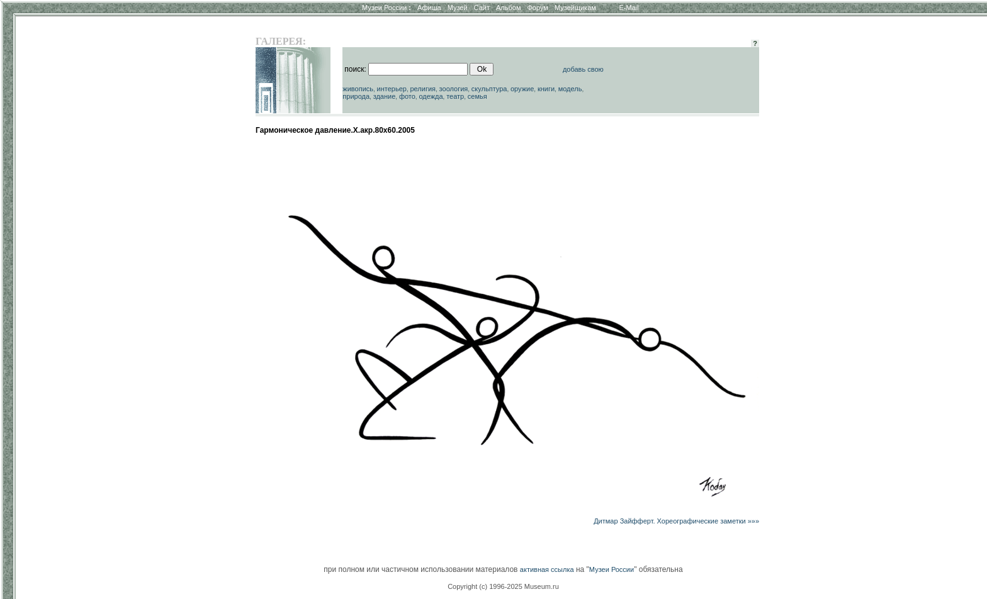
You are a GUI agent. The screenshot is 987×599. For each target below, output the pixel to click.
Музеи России (386, 7)
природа (355, 96)
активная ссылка (547, 569)
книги (546, 88)
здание (384, 96)
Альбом (508, 7)
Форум (537, 7)
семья (477, 96)
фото (407, 96)
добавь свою (583, 69)
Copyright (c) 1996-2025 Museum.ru (503, 586)
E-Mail (629, 7)
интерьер (392, 88)
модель (570, 88)
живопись (357, 88)
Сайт (482, 7)
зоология (453, 88)
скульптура (489, 88)
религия (423, 88)
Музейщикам (575, 7)
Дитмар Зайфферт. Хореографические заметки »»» (676, 521)
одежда (431, 96)
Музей (458, 7)
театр (455, 96)
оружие (522, 88)
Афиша (429, 7)
